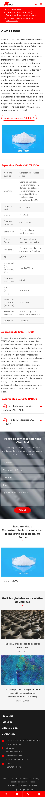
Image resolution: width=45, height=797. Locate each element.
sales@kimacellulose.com (17, 759)
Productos (16, 9)
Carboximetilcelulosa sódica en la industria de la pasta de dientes (20, 16)
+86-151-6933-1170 (14, 751)
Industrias (7, 721)
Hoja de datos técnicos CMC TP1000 (18, 421)
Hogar (6, 9)
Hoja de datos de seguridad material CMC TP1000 (18, 407)
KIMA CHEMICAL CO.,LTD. (32, 778)
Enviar (22, 507)
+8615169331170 (13, 766)
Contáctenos (8, 733)
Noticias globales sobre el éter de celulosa (22, 601)
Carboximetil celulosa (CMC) (19, 12)
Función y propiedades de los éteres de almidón (22, 643)
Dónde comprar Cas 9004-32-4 (19, 117)
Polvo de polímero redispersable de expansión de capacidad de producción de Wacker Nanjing (22, 691)
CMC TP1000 (12, 20)
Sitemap (11, 785)
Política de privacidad (28, 785)
